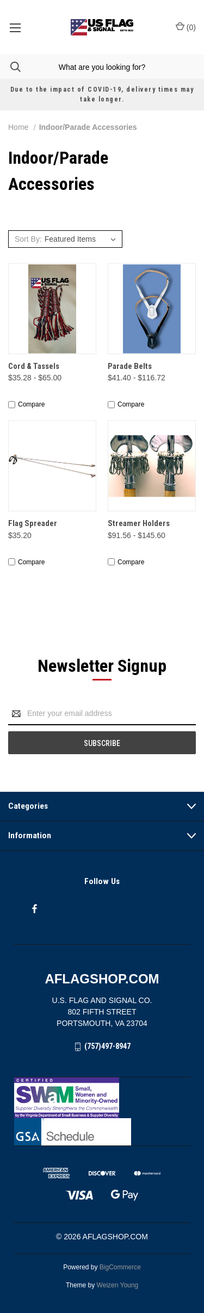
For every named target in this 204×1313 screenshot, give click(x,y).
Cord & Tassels (33, 366)
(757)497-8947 (107, 1046)
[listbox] (82, 239)
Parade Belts (130, 366)
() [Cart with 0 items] (186, 27)
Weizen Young (118, 1285)
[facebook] (34, 909)
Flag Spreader (32, 523)
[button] (102, 1097)
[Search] (10, 67)
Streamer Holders (139, 523)
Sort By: (28, 239)
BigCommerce (120, 1267)
